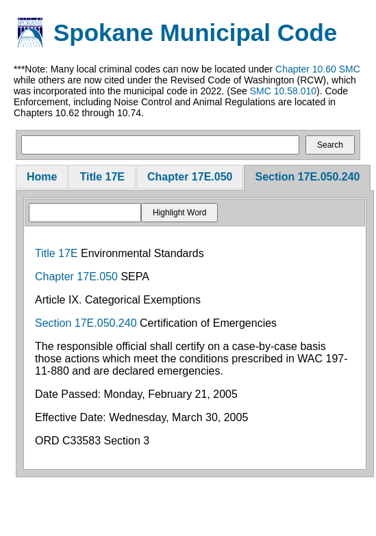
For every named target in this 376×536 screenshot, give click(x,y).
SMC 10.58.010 (283, 90)
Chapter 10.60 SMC (317, 69)
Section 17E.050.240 (307, 177)
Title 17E (102, 177)
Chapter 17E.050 (190, 177)
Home (42, 177)
